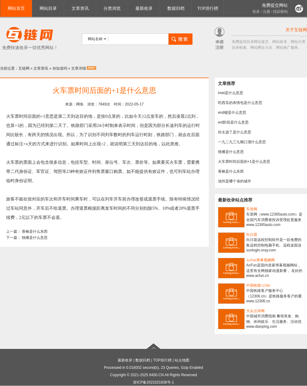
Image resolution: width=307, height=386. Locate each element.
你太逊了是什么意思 (234, 132)
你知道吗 (59, 68)
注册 (266, 12)
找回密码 (280, 12)
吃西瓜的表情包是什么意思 (240, 103)
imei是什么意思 (230, 93)
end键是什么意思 (232, 112)
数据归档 (176, 8)
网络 (80, 104)
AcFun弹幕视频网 (260, 260)
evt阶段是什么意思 (233, 122)
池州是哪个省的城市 (234, 181)
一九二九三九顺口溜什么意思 (242, 142)
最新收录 (144, 8)
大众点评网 (255, 311)
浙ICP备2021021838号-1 (153, 382)
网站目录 (48, 8)
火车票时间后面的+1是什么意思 (244, 161)
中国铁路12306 (258, 285)
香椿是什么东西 (35, 231)
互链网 (23, 68)
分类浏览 (112, 8)
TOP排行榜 (207, 8)
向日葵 (251, 234)
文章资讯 (80, 8)
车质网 (251, 209)
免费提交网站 (275, 5)
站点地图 (182, 360)
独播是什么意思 (35, 237)
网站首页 (16, 8)
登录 (256, 12)
